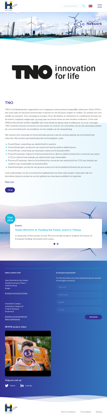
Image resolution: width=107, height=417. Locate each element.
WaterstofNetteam (12, 319)
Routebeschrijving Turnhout (16, 293)
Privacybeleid (86, 412)
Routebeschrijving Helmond (16, 317)
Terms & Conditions (68, 412)
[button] (54, 244)
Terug (10, 190)
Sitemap (99, 412)
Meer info (9, 182)
